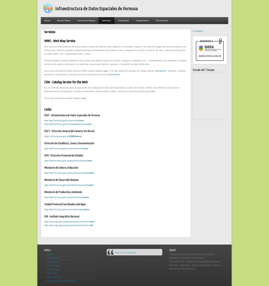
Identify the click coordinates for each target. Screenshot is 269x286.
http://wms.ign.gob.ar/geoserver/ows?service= (69, 221)
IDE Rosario (53, 262)
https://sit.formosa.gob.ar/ (63, 136)
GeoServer (160, 71)
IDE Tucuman (53, 269)
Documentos (162, 20)
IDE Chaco (52, 273)
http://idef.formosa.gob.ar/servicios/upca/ (66, 209)
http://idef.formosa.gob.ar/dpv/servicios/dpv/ (68, 160)
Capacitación (113, 74)
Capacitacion (142, 20)
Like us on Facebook (125, 252)
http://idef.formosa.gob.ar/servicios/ (64, 120)
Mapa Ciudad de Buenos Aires (62, 280)
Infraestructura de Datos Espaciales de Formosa (96, 8)
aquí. (84, 98)
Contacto (199, 31)
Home (47, 20)
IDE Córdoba (53, 265)
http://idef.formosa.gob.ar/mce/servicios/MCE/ (69, 173)
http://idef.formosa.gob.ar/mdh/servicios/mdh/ (69, 185)
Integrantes (123, 20)
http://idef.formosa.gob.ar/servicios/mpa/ (66, 197)
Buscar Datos (64, 20)
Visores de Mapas (86, 20)
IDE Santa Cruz (54, 277)
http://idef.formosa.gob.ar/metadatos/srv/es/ (67, 124)
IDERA (50, 254)
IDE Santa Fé (53, 258)
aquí (105, 71)
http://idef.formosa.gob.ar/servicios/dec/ (66, 148)
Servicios (106, 20)
